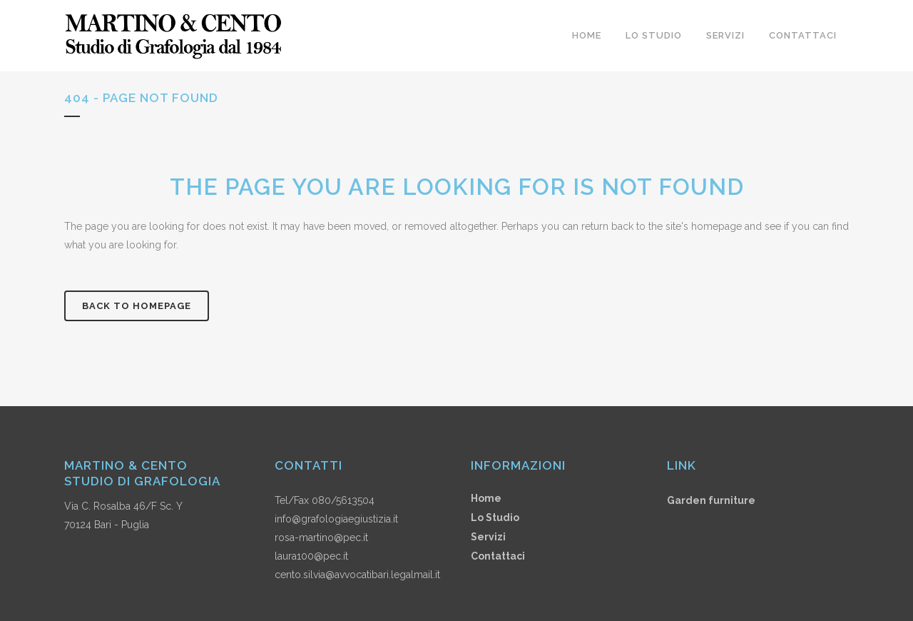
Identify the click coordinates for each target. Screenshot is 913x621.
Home (486, 498)
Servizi (488, 536)
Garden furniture (711, 500)
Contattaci (498, 556)
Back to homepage (136, 306)
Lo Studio (495, 517)
